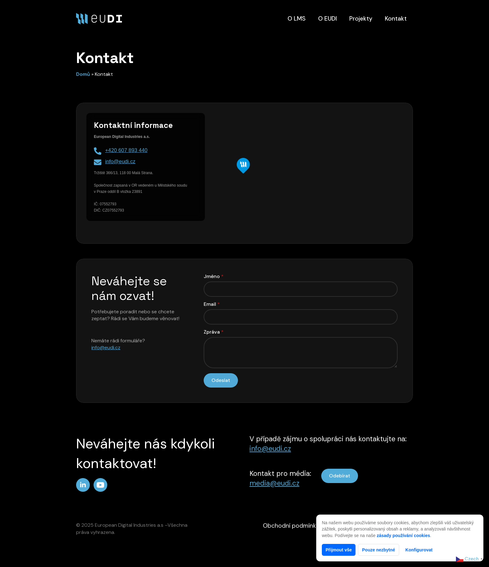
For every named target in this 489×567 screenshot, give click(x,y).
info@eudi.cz (105, 347)
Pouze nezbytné (378, 549)
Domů (83, 74)
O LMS (297, 18)
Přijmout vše (339, 549)
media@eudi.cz (274, 483)
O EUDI (327, 18)
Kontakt (396, 18)
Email (212, 304)
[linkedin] (83, 485)
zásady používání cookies (403, 535)
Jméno (214, 276)
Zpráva (214, 332)
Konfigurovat (419, 549)
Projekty (360, 18)
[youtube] (100, 485)
